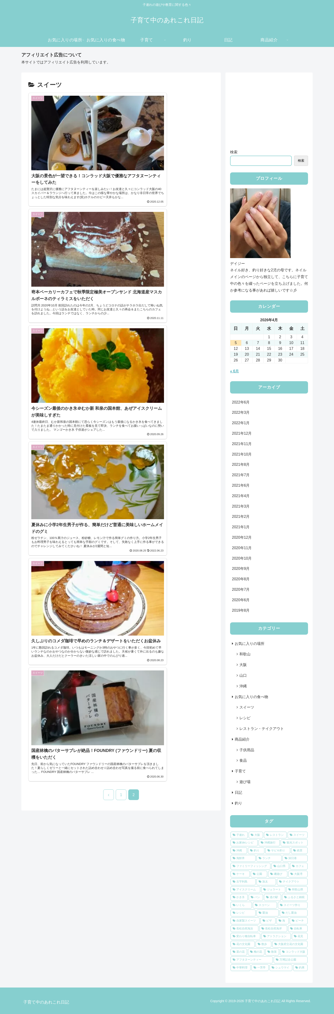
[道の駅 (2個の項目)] (272, 897)
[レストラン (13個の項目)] (275, 835)
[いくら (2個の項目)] (241, 905)
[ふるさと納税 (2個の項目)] (295, 897)
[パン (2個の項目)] (256, 897)
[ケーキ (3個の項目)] (240, 874)
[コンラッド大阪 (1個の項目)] (294, 951)
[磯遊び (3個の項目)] (277, 874)
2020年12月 (242, 537)
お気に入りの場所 (249, 644)
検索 (234, 152)
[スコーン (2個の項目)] (265, 905)
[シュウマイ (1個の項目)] (281, 967)
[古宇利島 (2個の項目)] (243, 881)
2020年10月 (242, 558)
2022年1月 (241, 423)
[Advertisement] (269, 109)
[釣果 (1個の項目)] (300, 967)
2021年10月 (242, 454)
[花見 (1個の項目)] (300, 936)
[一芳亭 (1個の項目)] (260, 967)
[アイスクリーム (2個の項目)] (245, 889)
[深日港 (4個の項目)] (295, 858)
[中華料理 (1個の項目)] (240, 967)
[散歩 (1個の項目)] (263, 944)
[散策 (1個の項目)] (272, 951)
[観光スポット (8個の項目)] (294, 842)
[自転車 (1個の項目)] (298, 928)
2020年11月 (242, 548)
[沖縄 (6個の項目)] (239, 850)
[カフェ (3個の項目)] (299, 866)
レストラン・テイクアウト (261, 729)
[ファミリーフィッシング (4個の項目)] (250, 866)
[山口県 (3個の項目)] (280, 866)
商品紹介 (242, 739)
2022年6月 (241, 402)
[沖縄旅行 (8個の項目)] (269, 842)
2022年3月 (241, 412)
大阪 (243, 665)
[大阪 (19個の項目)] (256, 835)
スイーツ (246, 707)
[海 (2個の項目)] (282, 920)
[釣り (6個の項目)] (256, 850)
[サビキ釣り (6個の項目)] (277, 850)
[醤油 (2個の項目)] (268, 912)
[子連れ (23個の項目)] (239, 835)
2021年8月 (241, 464)
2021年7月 (241, 475)
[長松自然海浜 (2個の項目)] (244, 928)
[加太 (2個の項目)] (266, 881)
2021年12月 (242, 433)
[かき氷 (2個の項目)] (239, 897)
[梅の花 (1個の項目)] (256, 951)
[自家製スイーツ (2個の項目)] (245, 920)
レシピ (244, 718)
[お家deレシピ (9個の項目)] (244, 842)
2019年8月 (241, 610)
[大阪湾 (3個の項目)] (298, 874)
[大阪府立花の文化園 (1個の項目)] (290, 944)
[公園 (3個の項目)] (259, 874)
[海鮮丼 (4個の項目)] (243, 858)
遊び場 (244, 782)
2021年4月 (241, 496)
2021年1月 (241, 527)
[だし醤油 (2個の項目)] (294, 912)
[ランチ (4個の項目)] (269, 858)
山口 (243, 675)
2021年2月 (241, 516)
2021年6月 (241, 485)
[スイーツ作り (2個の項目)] (293, 905)
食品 (243, 760)
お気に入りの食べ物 (251, 697)
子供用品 (246, 750)
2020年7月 (241, 589)
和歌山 (244, 654)
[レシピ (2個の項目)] (243, 912)
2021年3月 (241, 506)
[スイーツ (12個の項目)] (298, 835)
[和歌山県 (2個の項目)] (297, 889)
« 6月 (234, 371)
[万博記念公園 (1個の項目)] (291, 959)
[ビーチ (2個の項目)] (299, 920)
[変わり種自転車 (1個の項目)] (245, 936)
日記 (238, 792)
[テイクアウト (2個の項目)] (292, 881)
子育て (240, 771)
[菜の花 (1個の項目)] (239, 951)
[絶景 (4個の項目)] (299, 850)
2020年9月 (241, 569)
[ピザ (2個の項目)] (268, 920)
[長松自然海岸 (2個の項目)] (273, 928)
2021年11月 (242, 444)
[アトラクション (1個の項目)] (276, 936)
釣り (238, 803)
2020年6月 (241, 600)
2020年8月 (241, 579)
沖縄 (243, 686)
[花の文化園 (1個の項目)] (243, 944)
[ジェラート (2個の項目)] (273, 889)
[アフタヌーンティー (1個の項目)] (252, 959)
